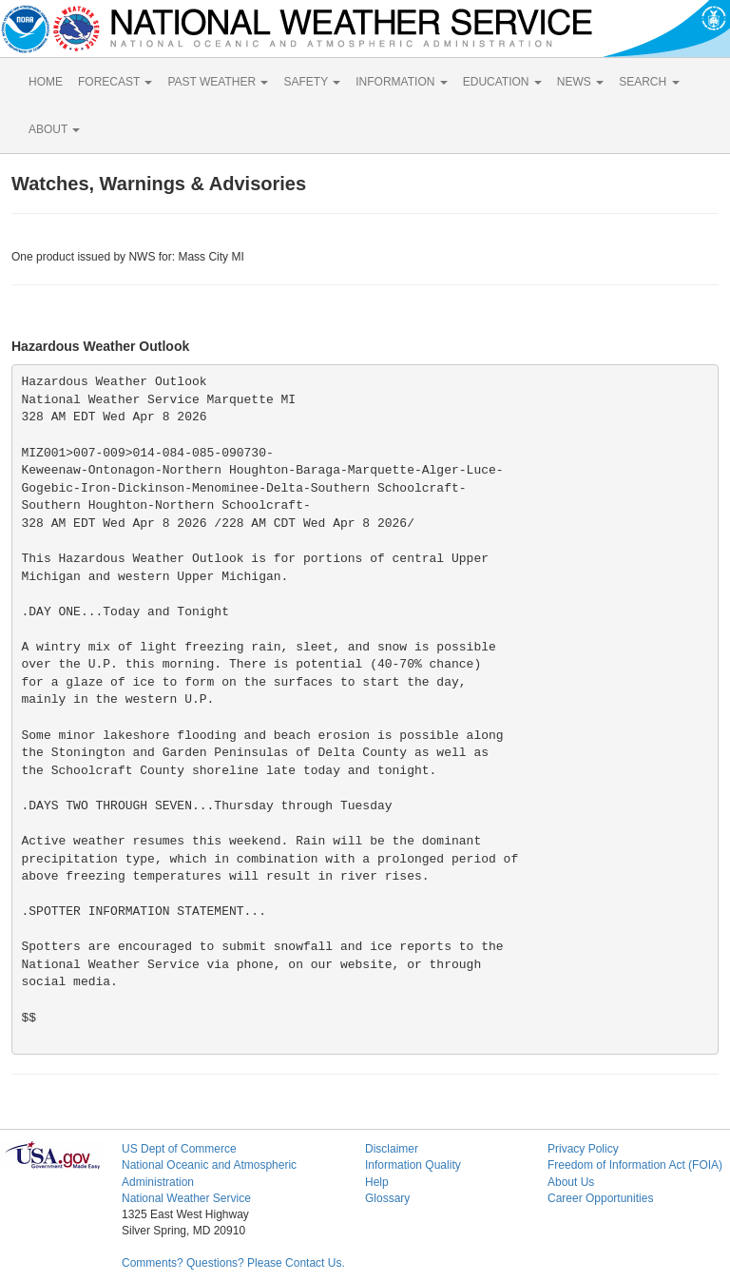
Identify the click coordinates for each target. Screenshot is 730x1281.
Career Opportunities (600, 1198)
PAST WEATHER (217, 81)
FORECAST (115, 81)
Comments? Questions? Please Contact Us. (233, 1263)
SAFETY (311, 81)
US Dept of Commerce (179, 1148)
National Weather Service (186, 1198)
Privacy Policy (583, 1148)
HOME (46, 81)
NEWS (580, 81)
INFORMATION (401, 81)
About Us (571, 1182)
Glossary (387, 1198)
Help (377, 1182)
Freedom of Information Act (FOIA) (635, 1165)
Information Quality (413, 1165)
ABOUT (54, 129)
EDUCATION (502, 81)
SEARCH (649, 81)
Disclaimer (391, 1148)
